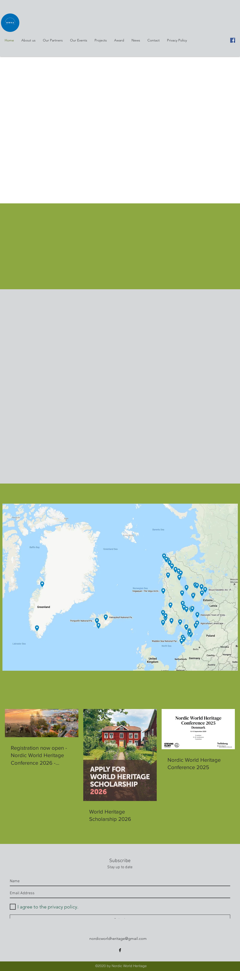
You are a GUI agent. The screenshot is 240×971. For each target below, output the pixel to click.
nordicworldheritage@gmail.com (118, 938)
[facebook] (232, 40)
